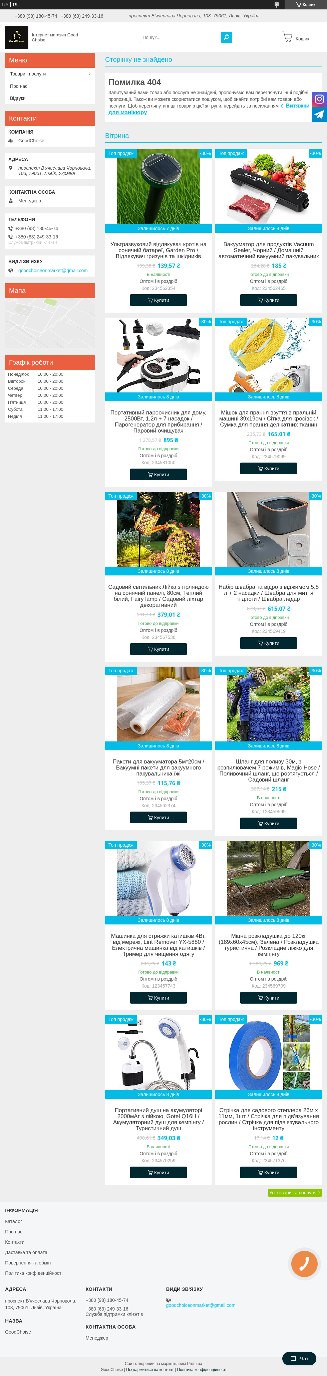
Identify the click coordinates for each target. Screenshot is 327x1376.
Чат (299, 1359)
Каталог (13, 1221)
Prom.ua (194, 1363)
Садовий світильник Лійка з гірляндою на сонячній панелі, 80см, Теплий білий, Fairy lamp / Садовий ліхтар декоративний (158, 596)
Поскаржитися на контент (150, 1369)
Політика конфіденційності (33, 1273)
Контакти (14, 1242)
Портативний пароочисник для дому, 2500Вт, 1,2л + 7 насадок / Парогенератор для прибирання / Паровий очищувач (158, 422)
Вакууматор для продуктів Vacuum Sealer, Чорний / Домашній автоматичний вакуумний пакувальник (269, 250)
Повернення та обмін (28, 1262)
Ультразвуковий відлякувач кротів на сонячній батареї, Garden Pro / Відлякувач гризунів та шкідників (158, 250)
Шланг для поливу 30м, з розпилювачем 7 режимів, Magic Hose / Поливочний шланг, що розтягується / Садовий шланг (268, 771)
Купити (161, 300)
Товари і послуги (28, 73)
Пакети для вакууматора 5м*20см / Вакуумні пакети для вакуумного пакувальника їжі (158, 768)
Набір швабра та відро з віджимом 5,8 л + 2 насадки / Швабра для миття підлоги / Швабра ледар (269, 593)
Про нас (18, 86)
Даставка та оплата (26, 1252)
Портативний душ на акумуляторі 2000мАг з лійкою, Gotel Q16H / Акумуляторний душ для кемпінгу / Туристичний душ (158, 1119)
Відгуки (18, 98)
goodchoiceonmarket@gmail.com (53, 270)
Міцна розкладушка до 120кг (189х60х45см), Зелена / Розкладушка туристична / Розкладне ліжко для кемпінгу (269, 945)
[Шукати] (226, 37)
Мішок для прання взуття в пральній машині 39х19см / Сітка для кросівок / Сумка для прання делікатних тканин (268, 419)
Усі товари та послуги (292, 1192)
